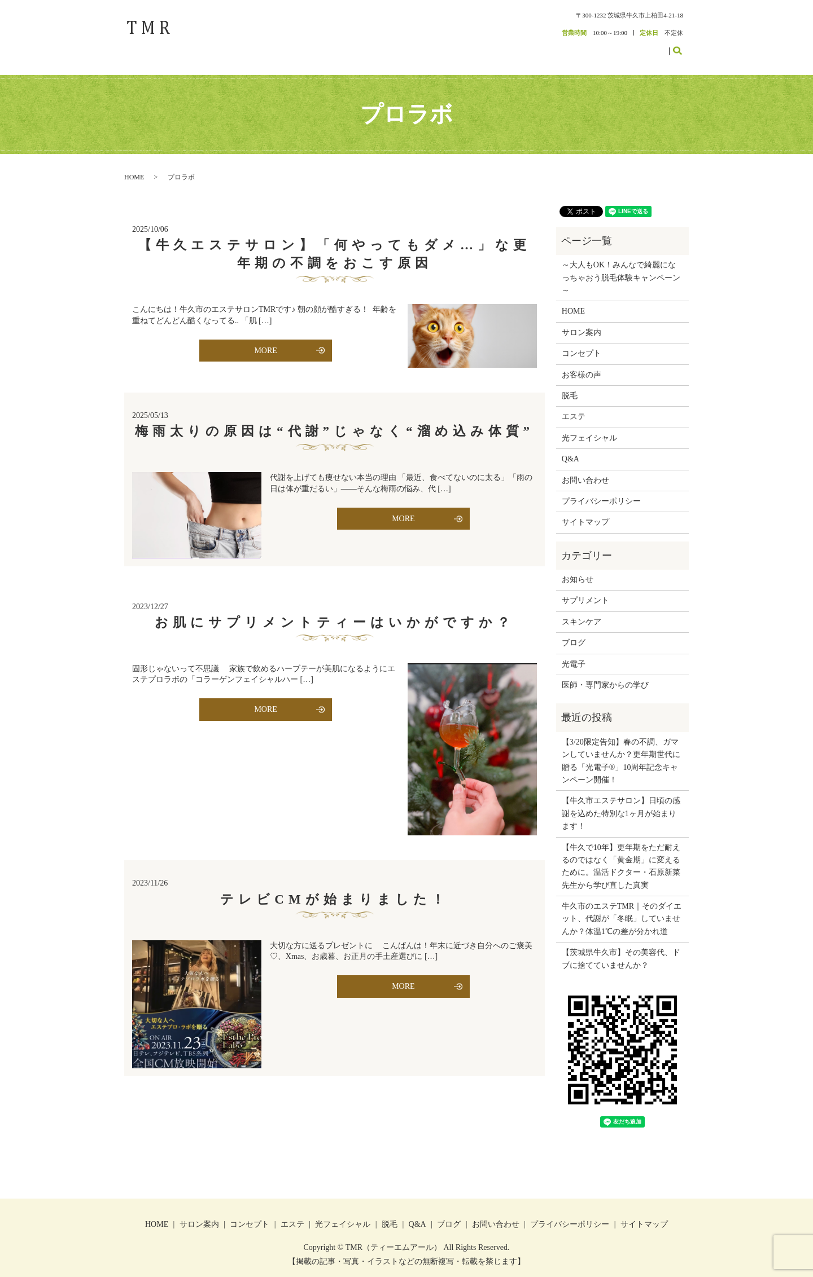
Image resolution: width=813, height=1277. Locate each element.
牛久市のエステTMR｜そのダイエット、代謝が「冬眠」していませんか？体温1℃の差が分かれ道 (621, 907)
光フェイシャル (589, 426)
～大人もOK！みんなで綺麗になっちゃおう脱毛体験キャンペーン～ (621, 266)
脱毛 (539, 46)
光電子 (573, 652)
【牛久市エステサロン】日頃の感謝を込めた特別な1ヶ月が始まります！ (621, 802)
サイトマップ (585, 511)
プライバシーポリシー (601, 490)
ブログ (606, 46)
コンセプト (479, 46)
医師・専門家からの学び (605, 674)
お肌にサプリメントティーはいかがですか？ (334, 611)
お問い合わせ (644, 46)
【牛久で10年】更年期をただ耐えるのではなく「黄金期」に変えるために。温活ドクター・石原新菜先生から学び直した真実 (621, 854)
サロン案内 (437, 46)
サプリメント (585, 589)
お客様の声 (571, 46)
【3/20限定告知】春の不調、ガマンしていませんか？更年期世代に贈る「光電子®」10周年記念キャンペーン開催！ (621, 749)
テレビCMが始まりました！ (334, 887)
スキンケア (581, 610)
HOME (402, 46)
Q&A (570, 447)
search (684, 46)
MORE (265, 338)
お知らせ (577, 568)
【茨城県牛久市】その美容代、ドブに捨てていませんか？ (621, 947)
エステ (514, 46)
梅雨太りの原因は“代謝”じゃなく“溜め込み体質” (334, 420)
